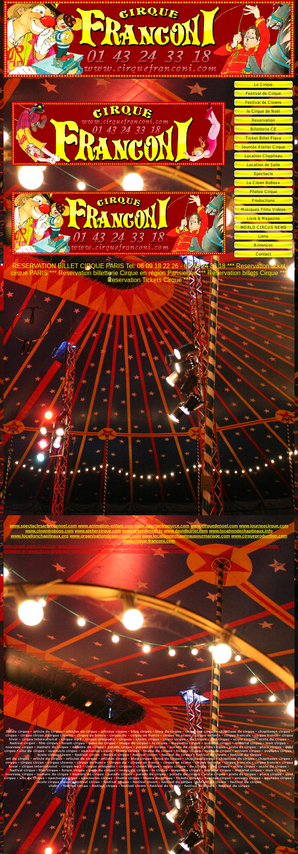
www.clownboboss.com (49, 530)
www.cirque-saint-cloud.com (30, 546)
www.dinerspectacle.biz (126, 546)
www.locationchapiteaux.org (40, 536)
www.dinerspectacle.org (80, 546)
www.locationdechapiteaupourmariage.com (186, 536)
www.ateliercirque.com (98, 530)
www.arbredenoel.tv (142, 530)
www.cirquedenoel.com (214, 525)
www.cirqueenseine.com (217, 546)
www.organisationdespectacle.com (105, 536)
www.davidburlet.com (186, 530)
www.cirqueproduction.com (259, 536)
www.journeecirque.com (263, 525)
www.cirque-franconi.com (149, 541)
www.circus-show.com (49, 551)
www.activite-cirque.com (135, 551)
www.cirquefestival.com (181, 551)
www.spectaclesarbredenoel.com (43, 525)
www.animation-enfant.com (105, 525)
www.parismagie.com (91, 551)
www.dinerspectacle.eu (172, 546)
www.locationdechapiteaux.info (241, 530)
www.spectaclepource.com (162, 525)
